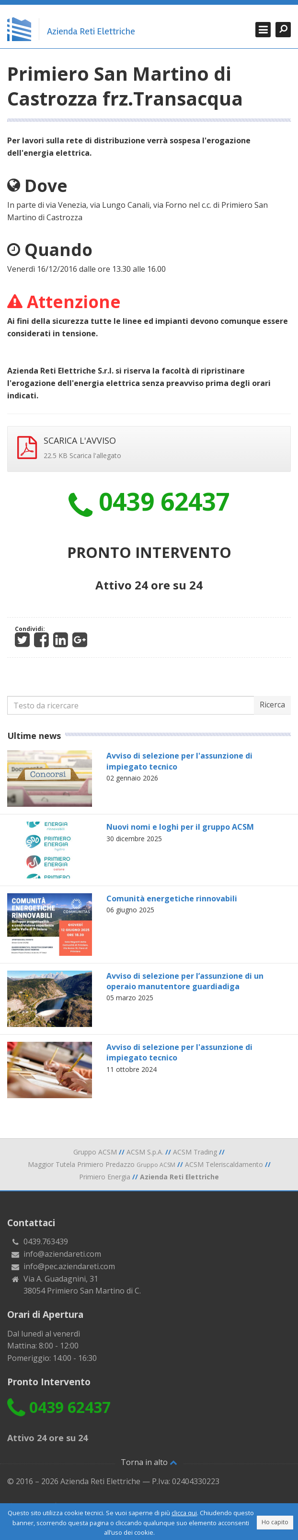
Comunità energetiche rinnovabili (171, 898)
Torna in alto (149, 1462)
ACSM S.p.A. (144, 1151)
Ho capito (275, 1522)
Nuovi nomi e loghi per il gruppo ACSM (180, 827)
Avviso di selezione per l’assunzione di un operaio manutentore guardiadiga (185, 981)
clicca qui (184, 1512)
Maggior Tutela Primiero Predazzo (101, 1164)
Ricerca (272, 704)
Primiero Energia (104, 1176)
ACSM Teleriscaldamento (224, 1164)
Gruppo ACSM (95, 1151)
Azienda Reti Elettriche (91, 31)
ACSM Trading (195, 1151)
